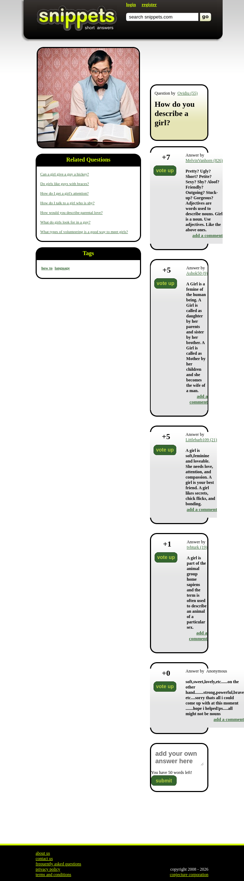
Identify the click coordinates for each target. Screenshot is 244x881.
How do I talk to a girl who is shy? (67, 203)
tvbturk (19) (197, 547)
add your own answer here (179, 757)
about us (43, 853)
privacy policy (48, 869)
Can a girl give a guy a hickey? (64, 174)
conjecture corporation (189, 874)
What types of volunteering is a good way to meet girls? (84, 232)
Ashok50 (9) (197, 273)
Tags (88, 253)
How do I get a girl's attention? (64, 193)
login (131, 4)
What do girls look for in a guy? (65, 222)
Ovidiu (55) (187, 93)
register (149, 4)
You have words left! (171, 772)
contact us (44, 858)
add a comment (207, 235)
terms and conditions (53, 874)
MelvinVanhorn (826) (204, 160)
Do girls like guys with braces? (64, 183)
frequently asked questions (58, 863)
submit (164, 781)
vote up (165, 170)
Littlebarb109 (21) (201, 439)
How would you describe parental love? (71, 212)
